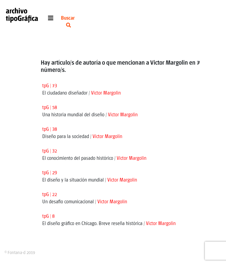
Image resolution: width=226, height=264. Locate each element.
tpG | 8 (48, 216)
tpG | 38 (49, 129)
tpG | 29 (49, 173)
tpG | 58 (49, 107)
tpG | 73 (49, 86)
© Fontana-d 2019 (20, 253)
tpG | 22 (49, 194)
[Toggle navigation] (50, 20)
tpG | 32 (49, 151)
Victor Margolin (106, 93)
